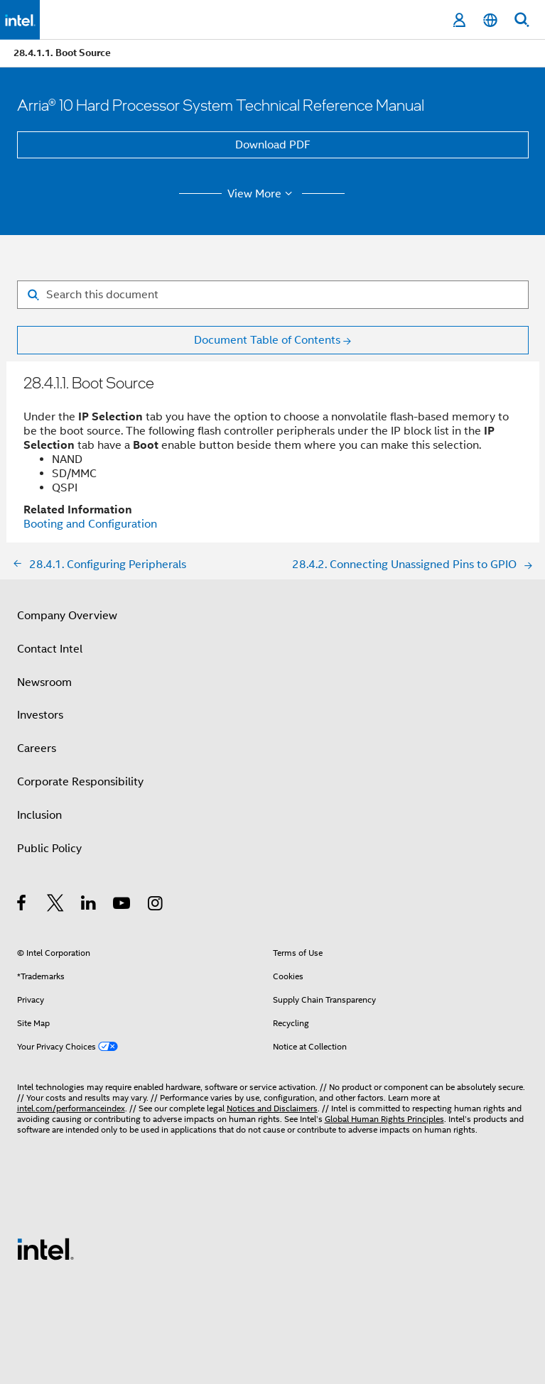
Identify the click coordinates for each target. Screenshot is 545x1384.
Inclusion (39, 815)
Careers (36, 748)
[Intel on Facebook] (22, 905)
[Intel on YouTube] (123, 905)
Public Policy (49, 848)
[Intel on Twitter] (56, 905)
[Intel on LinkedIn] (89, 905)
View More (261, 194)
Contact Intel (49, 649)
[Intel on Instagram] (156, 905)
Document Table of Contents (267, 340)
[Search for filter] (273, 294)
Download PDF (273, 145)
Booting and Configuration (90, 524)
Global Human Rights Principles (384, 1118)
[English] (490, 20)
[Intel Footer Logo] (45, 1248)
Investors (40, 715)
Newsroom (44, 682)
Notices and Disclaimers (272, 1108)
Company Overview (67, 616)
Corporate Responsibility (80, 782)
